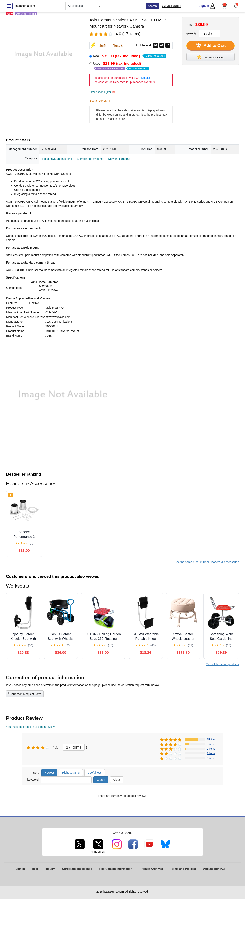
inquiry (50, 868)
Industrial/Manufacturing (57, 158)
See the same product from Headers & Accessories (207, 562)
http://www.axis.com (57, 317)
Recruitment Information (115, 868)
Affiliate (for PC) (214, 868)
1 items (211, 753)
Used (121, 65)
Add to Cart (211, 45)
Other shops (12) (104, 92)
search (152, 6)
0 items (211, 758)
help (35, 868)
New (129, 56)
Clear (116, 779)
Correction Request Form (24, 693)
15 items (212, 739)
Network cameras (119, 158)
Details (145, 77)
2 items (211, 748)
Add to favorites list (210, 56)
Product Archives (151, 868)
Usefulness (95, 772)
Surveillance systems (90, 158)
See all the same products (222, 664)
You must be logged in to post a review (30, 726)
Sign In (204, 6)
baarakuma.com (25, 5)
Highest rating (71, 772)
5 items (211, 744)
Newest (49, 772)
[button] (236, 5)
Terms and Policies (183, 868)
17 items (74, 747)
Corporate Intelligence (77, 868)
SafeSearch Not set (171, 6)
